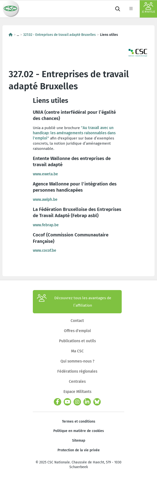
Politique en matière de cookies (78, 431)
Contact (77, 320)
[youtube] (67, 402)
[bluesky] (97, 402)
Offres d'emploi (77, 330)
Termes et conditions (78, 421)
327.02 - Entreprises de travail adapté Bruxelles (59, 35)
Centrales (77, 381)
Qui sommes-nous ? (77, 361)
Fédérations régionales (77, 371)
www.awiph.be (45, 199)
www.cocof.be (44, 250)
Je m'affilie (148, 7)
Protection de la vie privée (79, 450)
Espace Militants (77, 391)
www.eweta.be (45, 174)
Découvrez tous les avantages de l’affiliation (74, 301)
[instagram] (77, 402)
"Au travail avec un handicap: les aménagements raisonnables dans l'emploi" (74, 132)
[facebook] (57, 402)
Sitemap (78, 440)
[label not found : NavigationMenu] (131, 9)
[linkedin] (87, 402)
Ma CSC (77, 351)
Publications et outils (77, 341)
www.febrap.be (46, 225)
